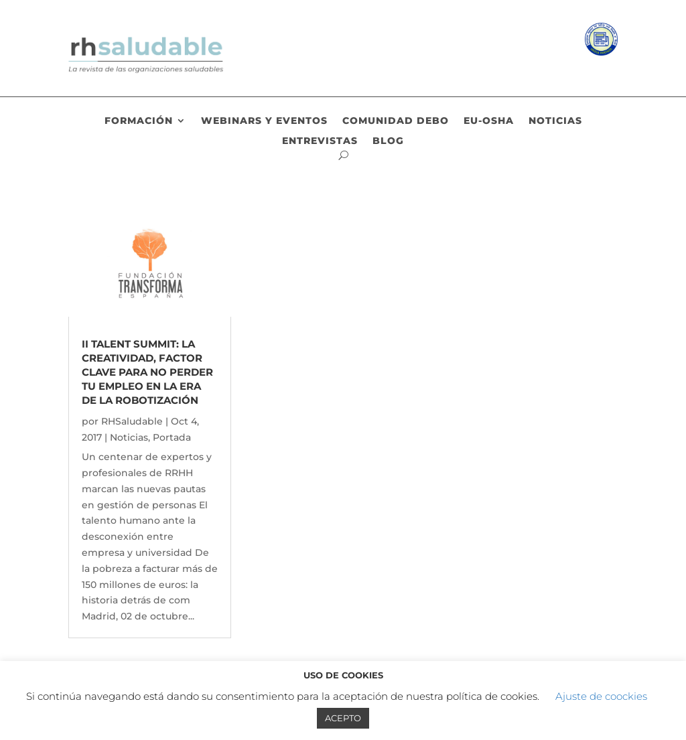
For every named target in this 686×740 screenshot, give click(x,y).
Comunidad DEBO (395, 121)
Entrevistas (320, 141)
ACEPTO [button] (343, 718)
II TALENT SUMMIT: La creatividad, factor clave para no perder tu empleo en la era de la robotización (147, 372)
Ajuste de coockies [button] (601, 696)
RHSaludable (132, 421)
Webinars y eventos (264, 121)
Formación (139, 121)
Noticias (555, 121)
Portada (172, 437)
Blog (388, 141)
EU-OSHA (489, 121)
